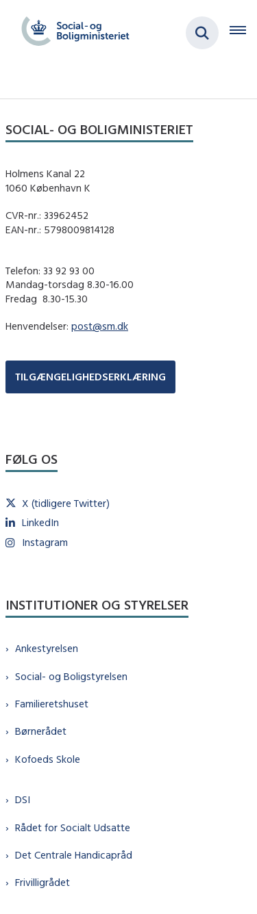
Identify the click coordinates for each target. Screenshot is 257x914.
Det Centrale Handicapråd (73, 854)
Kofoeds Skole (47, 759)
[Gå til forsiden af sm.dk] (71, 33)
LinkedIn (40, 522)
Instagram (45, 542)
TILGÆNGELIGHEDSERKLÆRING (90, 376)
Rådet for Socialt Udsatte (72, 827)
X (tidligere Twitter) (66, 503)
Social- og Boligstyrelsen (71, 676)
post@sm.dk (99, 325)
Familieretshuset (51, 703)
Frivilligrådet (42, 882)
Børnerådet (40, 730)
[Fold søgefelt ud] (202, 32)
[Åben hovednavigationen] (243, 33)
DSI (22, 799)
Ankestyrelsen (46, 648)
